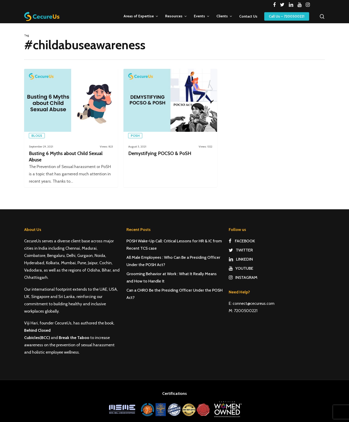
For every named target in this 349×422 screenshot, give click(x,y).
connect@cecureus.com (254, 303)
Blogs (36, 136)
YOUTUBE (241, 268)
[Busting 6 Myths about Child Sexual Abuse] (71, 128)
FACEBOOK (242, 240)
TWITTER (241, 250)
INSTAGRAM (243, 277)
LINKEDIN (241, 259)
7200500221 (245, 310)
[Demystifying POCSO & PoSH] (170, 128)
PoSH (135, 136)
